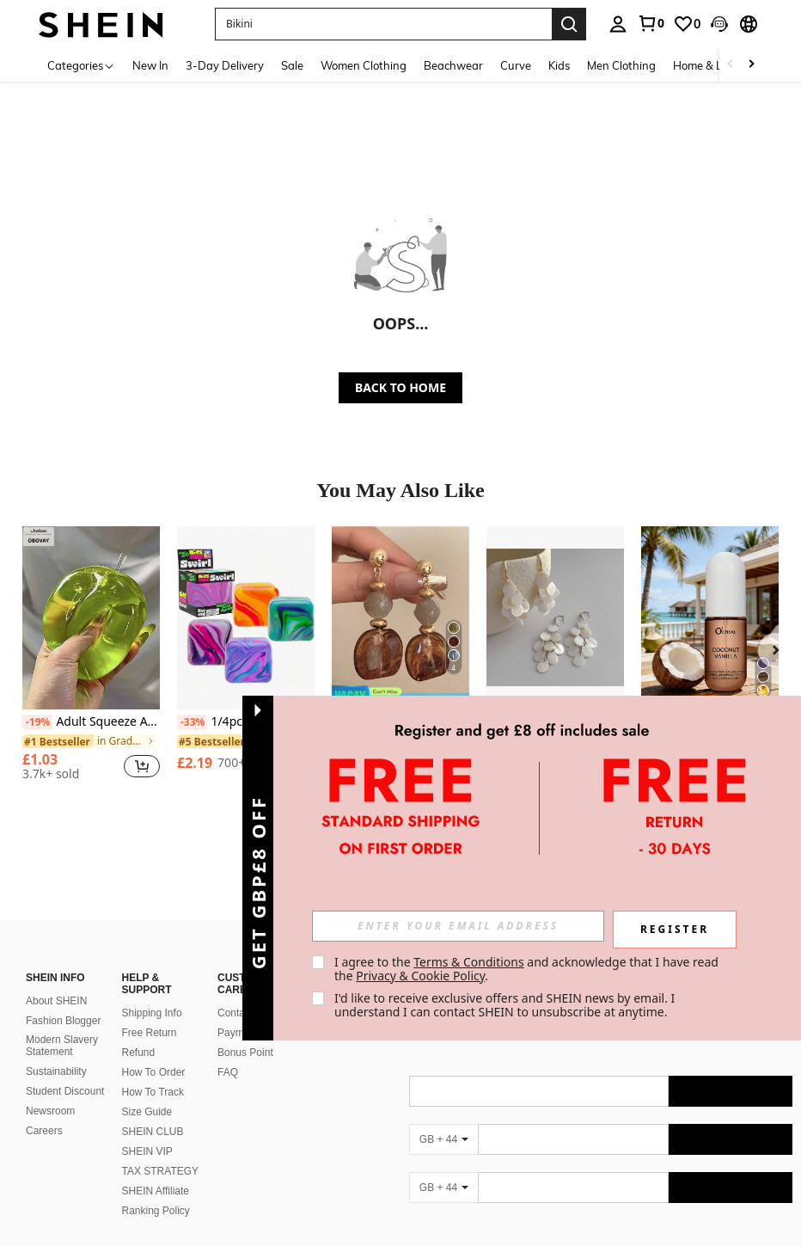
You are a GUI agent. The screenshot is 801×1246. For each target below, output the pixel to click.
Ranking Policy (156, 1190)
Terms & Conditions (468, 962)
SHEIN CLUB (153, 1111)
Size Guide (147, 1091)
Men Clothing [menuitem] (621, 65)
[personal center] (618, 24)
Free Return (149, 1012)
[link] (650, 23)
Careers (44, 1110)
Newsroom (50, 1090)
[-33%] (192, 722)
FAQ (227, 1052)
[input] (458, 926)
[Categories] (81, 65)
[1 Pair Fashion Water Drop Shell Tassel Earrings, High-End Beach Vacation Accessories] (555, 617)
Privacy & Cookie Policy (420, 975)
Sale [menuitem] (292, 65)
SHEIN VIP (147, 1131)
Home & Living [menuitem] (710, 65)
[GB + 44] (443, 1118)
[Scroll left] (731, 65)
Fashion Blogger (63, 1000)
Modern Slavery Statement (62, 1025)
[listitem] (91, 660)
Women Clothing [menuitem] (364, 65)
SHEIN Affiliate (155, 1170)
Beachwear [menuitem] (453, 65)
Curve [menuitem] (515, 65)
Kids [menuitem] (559, 65)
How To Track (153, 1071)
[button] (383, 24)
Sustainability (56, 1051)
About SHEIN (56, 980)
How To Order (154, 1052)
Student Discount (65, 1071)
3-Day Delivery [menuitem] (225, 65)
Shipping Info (152, 992)
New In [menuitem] (150, 65)
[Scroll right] (751, 65)
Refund (139, 1032)
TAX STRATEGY (160, 1151)
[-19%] (37, 722)
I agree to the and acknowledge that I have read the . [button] (528, 969)
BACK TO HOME (400, 387)
